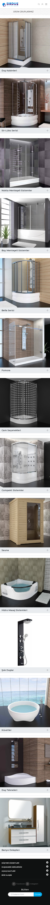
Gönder (38, 894)
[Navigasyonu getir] (46, 4)
